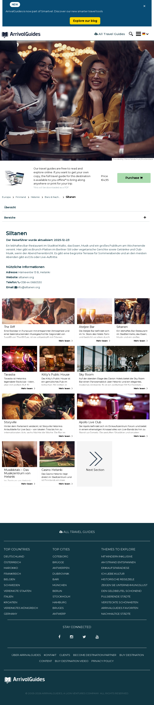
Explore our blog (85, 21)
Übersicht (10, 207)
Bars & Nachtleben (54, 196)
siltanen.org (26, 277)
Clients (64, 655)
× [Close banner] (144, 6)
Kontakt (50, 655)
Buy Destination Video (71, 661)
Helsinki (35, 196)
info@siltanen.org (27, 287)
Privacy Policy (102, 661)
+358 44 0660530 (30, 282)
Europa (6, 196)
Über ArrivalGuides (26, 655)
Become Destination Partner (94, 655)
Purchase (134, 178)
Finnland (21, 196)
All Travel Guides (109, 34)
